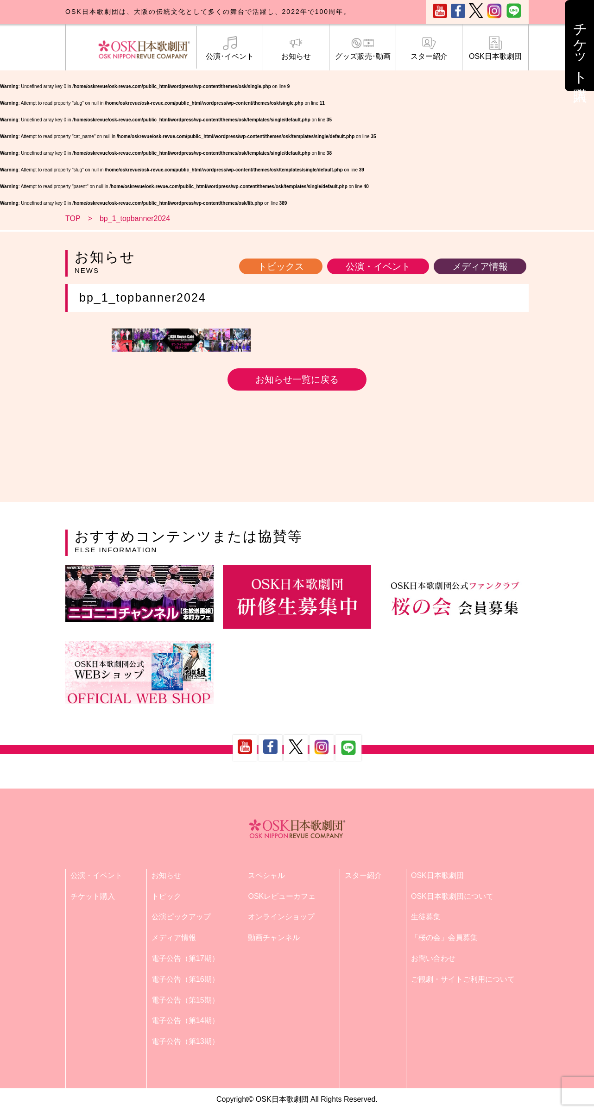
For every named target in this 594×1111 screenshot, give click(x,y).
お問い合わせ (433, 958)
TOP (73, 218)
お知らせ (296, 48)
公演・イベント (378, 266)
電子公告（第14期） (185, 1020)
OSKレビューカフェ (282, 896)
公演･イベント (230, 48)
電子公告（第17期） (185, 958)
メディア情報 (480, 266)
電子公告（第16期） (185, 979)
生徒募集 (426, 917)
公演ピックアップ (181, 917)
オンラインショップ (281, 917)
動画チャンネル (274, 937)
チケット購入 (92, 896)
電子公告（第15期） (185, 1000)
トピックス (281, 266)
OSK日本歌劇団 (495, 48)
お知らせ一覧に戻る (297, 379)
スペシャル (266, 875)
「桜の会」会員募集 (444, 937)
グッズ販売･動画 (362, 48)
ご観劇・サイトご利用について (463, 979)
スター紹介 (429, 48)
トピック (166, 896)
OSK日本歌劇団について (452, 896)
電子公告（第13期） (185, 1041)
